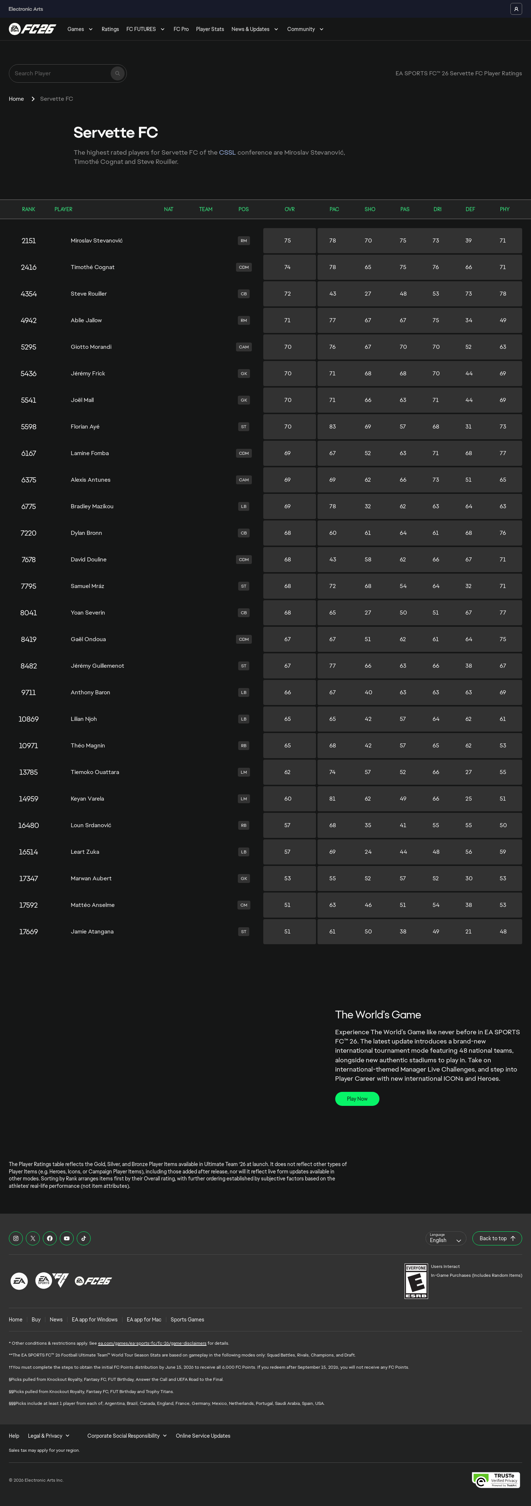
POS (244, 209)
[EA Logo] (19, 1281)
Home (16, 99)
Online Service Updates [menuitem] (203, 1435)
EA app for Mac (144, 1319)
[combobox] (446, 1238)
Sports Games (187, 1319)
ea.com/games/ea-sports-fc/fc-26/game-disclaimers (152, 1343)
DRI (437, 209)
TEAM (205, 209)
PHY (505, 209)
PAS (405, 209)
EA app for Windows (95, 1319)
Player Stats (210, 29)
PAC (334, 209)
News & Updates (256, 29)
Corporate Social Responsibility (127, 1435)
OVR (290, 209)
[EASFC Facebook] (50, 1238)
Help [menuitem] (14, 1435)
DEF (470, 209)
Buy (36, 1319)
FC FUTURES (146, 29)
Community (306, 29)
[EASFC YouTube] (67, 1238)
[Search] (118, 73)
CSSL (228, 152)
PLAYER (63, 209)
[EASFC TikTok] (84, 1238)
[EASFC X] (33, 1238)
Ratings (110, 29)
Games (80, 29)
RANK (28, 209)
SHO (370, 209)
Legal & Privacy (49, 1435)
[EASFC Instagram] (16, 1238)
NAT (168, 209)
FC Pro (181, 29)
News (56, 1319)
